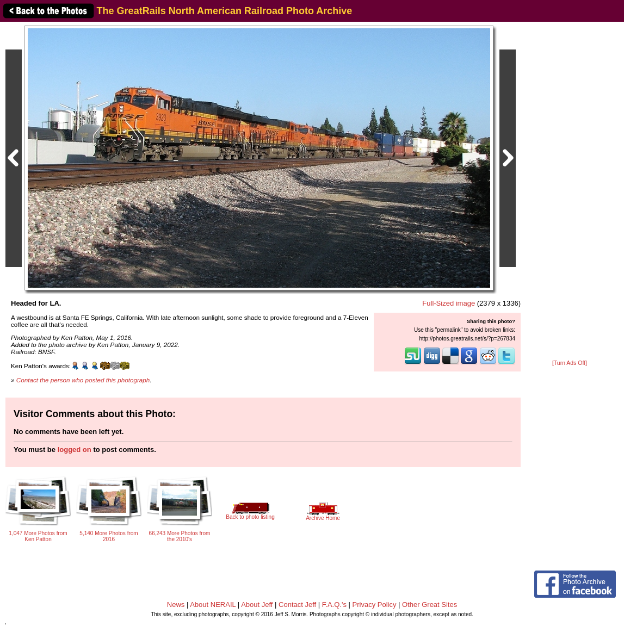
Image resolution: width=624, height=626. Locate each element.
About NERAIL (213, 604)
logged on (74, 449)
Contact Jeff (297, 604)
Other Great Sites (429, 604)
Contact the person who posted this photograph (83, 379)
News (176, 604)
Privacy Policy (375, 604)
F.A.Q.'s (334, 604)
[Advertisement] (569, 191)
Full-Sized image (448, 303)
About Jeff (257, 604)
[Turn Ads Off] (569, 363)
